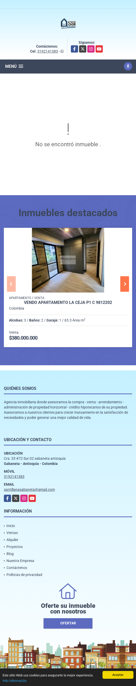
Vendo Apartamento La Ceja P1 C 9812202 (68, 303)
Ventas (12, 533)
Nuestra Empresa (20, 561)
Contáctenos (16, 568)
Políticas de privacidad (24, 575)
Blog (10, 554)
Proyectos (14, 547)
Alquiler (12, 540)
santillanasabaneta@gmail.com (29, 489)
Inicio (10, 526)
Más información (15, 681)
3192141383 (47, 51)
